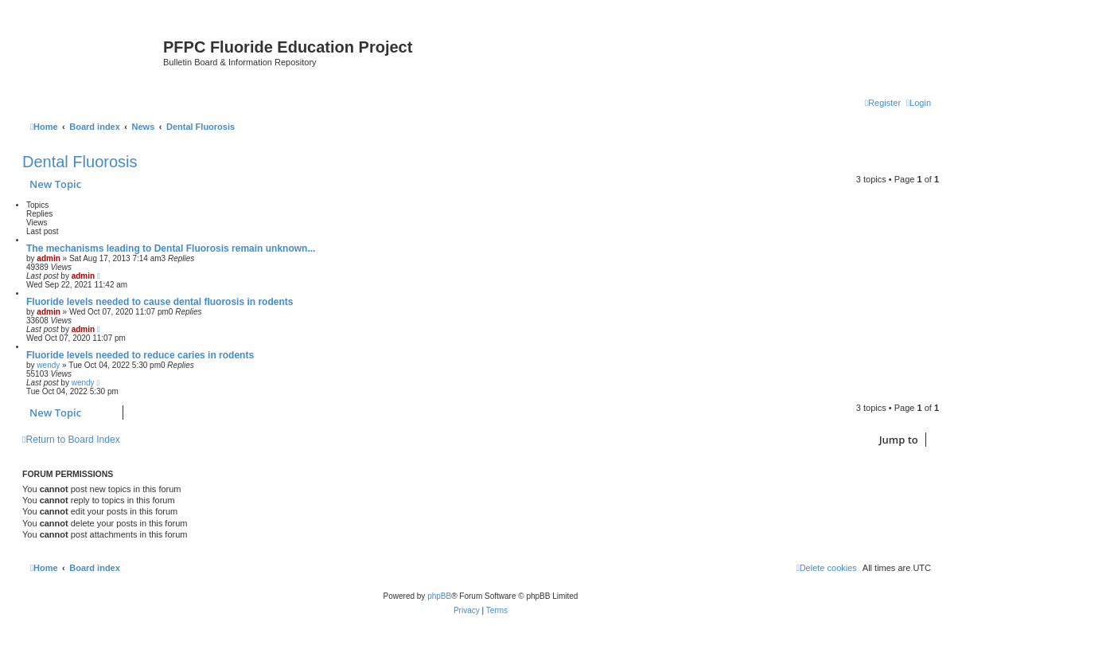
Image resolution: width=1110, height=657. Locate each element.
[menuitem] (918, 102)
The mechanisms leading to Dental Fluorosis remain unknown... (170, 248)
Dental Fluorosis (80, 161)
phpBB (439, 596)
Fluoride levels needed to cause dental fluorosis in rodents (159, 301)
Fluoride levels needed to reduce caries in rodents (140, 355)
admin (48, 258)
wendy (48, 365)
